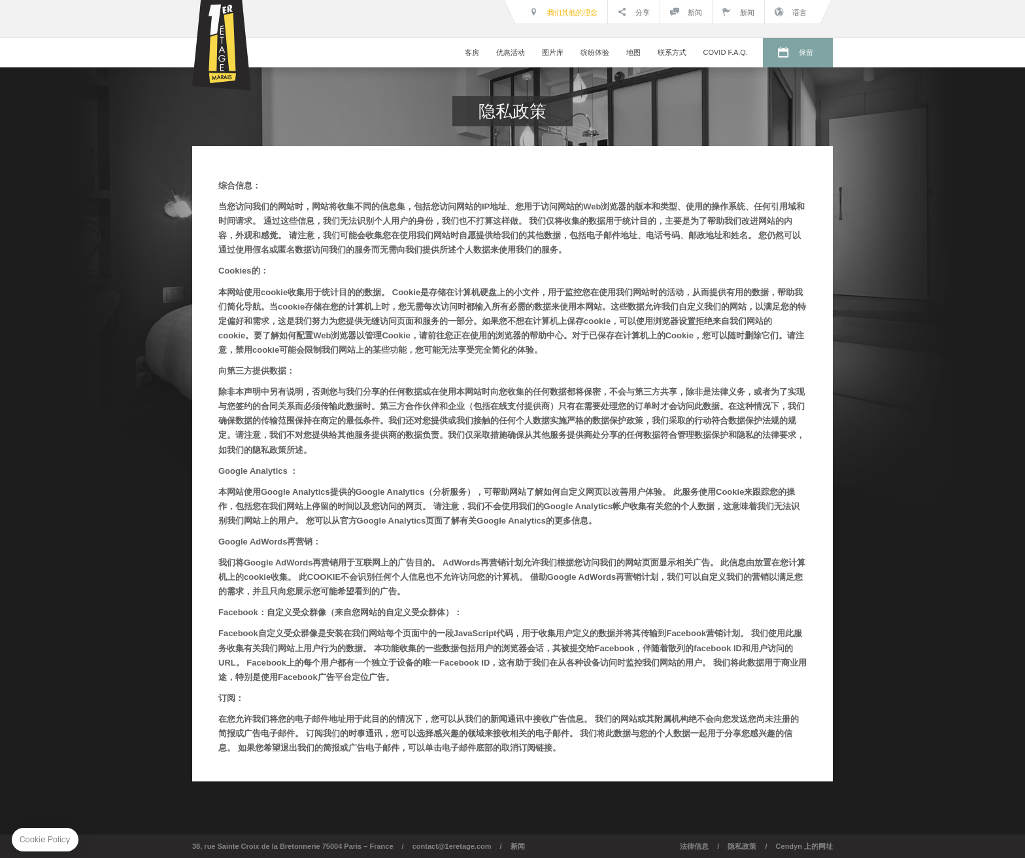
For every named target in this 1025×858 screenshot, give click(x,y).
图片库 (552, 52)
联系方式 (672, 52)
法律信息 (694, 846)
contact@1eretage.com (452, 846)
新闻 (686, 12)
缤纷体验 (594, 52)
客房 (472, 52)
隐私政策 (742, 846)
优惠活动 (510, 52)
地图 (633, 52)
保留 (806, 52)
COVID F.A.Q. (725, 52)
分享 (634, 12)
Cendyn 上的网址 (804, 846)
